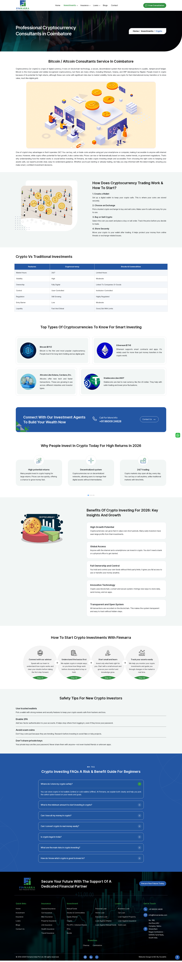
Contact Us (129, 420)
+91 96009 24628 (104, 421)
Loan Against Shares (103, 921)
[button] (88, 495)
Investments (70, 5)
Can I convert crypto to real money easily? (60, 836)
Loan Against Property (127, 917)
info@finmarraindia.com (158, 915)
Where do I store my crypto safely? (57, 794)
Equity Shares (72, 917)
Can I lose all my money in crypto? (56, 825)
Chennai (86, 945)
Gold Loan (122, 925)
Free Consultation (154, 5)
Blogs (105, 5)
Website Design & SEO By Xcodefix (152, 957)
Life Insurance (46, 925)
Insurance (85, 5)
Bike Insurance (47, 917)
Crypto (69, 921)
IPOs (68, 929)
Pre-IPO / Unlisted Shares (77, 925)
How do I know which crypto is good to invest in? (63, 868)
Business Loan (123, 909)
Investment (20, 913)
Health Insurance (47, 929)
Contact (114, 5)
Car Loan (121, 913)
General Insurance (48, 909)
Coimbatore (97, 945)
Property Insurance (48, 921)
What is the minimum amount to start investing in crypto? (66, 815)
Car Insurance (46, 913)
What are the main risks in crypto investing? (60, 857)
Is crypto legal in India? (51, 847)
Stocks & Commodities (76, 913)
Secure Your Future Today (152, 883)
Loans (95, 5)
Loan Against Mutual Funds (105, 925)
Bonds (69, 933)
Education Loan (101, 917)
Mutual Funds (72, 909)
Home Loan (99, 913)
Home (57, 5)
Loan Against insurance (127, 921)
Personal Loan (101, 909)
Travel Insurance (47, 933)
